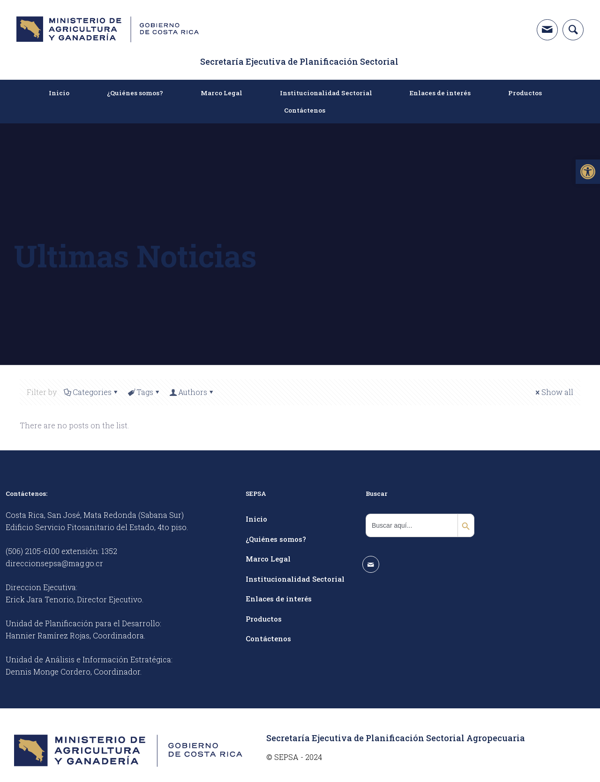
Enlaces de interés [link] (279, 598)
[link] (588, 171)
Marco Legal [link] (268, 558)
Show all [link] (553, 392)
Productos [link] (264, 618)
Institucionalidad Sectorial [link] (295, 579)
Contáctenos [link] (268, 638)
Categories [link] (91, 392)
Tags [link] (144, 392)
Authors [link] (192, 392)
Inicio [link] (256, 519)
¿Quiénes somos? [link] (276, 539)
